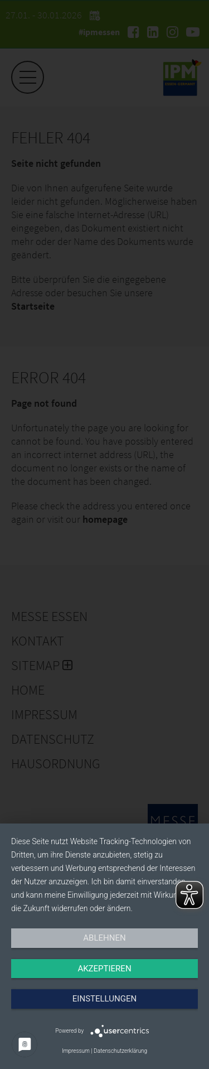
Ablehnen (104, 938)
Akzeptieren (104, 969)
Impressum (76, 1051)
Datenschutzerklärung (120, 1051)
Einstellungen (104, 999)
